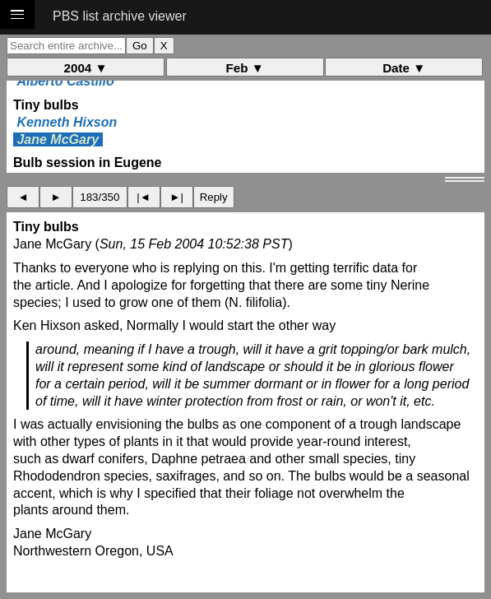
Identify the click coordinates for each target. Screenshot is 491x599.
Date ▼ (403, 68)
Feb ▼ (245, 68)
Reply (214, 197)
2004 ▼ (86, 68)
